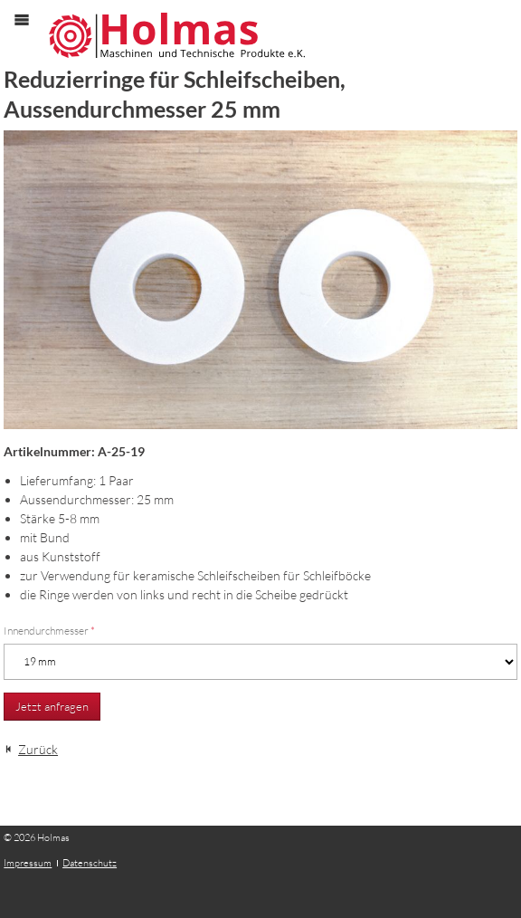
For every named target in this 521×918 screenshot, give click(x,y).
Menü (31, 35)
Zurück (38, 749)
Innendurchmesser (49, 630)
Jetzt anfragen (52, 706)
